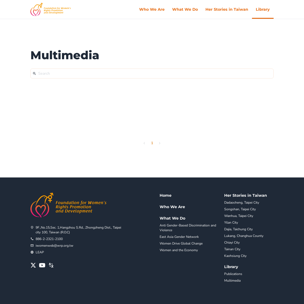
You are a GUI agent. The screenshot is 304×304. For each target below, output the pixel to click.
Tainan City (232, 249)
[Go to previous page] (144, 143)
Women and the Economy (179, 250)
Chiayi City (232, 242)
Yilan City (231, 222)
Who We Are (172, 207)
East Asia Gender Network (179, 237)
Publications (233, 274)
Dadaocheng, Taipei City (241, 202)
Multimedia (232, 280)
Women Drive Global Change (181, 243)
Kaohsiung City (235, 256)
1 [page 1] (152, 143)
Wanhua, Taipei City (238, 216)
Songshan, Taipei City (240, 209)
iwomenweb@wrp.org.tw (54, 245)
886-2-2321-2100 (49, 239)
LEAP (40, 252)
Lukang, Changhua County (243, 236)
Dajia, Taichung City (238, 229)
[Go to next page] (159, 143)
